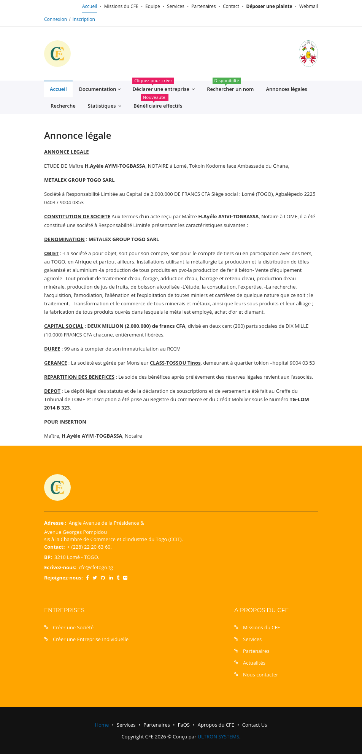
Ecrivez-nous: (60, 567)
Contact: (54, 546)
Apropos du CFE (216, 724)
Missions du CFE (121, 6)
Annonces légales (286, 89)
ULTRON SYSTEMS (218, 736)
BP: (48, 557)
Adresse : (55, 522)
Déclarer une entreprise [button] (163, 87)
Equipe (152, 6)
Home (102, 724)
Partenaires (203, 6)
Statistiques (104, 106)
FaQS (184, 724)
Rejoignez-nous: (63, 577)
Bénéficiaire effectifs (158, 103)
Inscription (84, 19)
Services (175, 6)
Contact (231, 6)
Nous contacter (260, 674)
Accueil (89, 6)
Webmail (308, 6)
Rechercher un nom (230, 86)
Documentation (100, 89)
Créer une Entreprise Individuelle (91, 639)
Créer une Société (73, 627)
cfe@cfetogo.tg (96, 567)
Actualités (254, 662)
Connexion (55, 19)
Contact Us (254, 724)
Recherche (63, 105)
